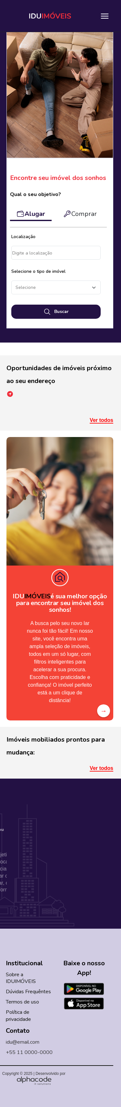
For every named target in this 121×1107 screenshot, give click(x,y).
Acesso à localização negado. (56, 253)
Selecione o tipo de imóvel (38, 271)
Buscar (56, 312)
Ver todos (101, 420)
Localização (23, 237)
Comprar (80, 214)
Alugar (30, 214)
